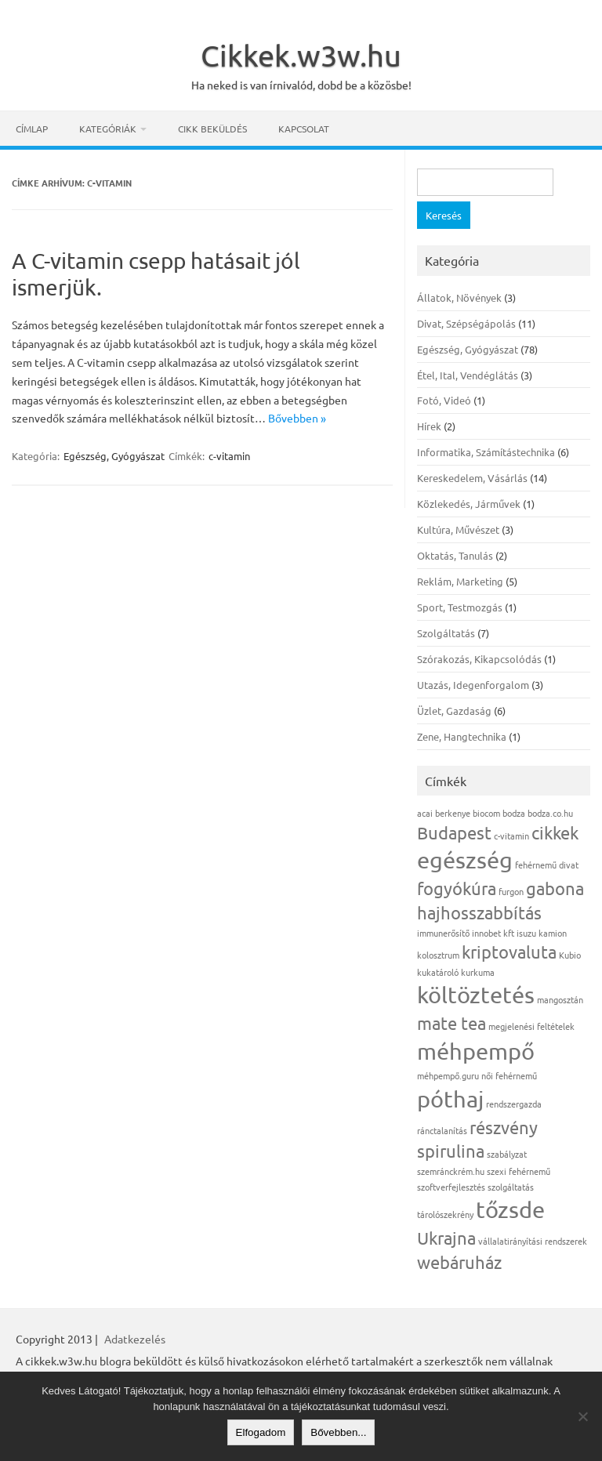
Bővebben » (297, 418)
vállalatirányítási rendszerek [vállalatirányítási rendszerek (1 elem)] (532, 1240)
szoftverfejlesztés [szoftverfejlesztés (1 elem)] (451, 1186)
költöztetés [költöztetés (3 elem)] (476, 994)
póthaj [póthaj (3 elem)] (450, 1099)
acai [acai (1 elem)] (425, 813)
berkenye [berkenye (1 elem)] (452, 813)
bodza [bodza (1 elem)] (513, 813)
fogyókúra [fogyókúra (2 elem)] (456, 888)
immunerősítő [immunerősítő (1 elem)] (443, 932)
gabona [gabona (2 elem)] (555, 888)
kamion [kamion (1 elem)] (553, 932)
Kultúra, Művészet (458, 529)
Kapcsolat (303, 128)
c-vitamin (229, 455)
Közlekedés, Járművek (468, 503)
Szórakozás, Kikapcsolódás (479, 658)
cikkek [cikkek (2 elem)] (554, 832)
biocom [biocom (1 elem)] (486, 813)
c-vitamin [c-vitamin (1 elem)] (511, 835)
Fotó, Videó (444, 400)
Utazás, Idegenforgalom (473, 684)
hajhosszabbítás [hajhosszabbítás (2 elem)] (479, 912)
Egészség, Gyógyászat (114, 455)
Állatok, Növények (459, 297)
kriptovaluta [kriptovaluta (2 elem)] (509, 951)
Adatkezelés (134, 1339)
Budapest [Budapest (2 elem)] (454, 832)
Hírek (429, 426)
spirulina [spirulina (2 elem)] (450, 1150)
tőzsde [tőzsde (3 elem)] (510, 1209)
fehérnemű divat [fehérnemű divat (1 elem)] (546, 864)
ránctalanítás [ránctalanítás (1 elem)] (442, 1130)
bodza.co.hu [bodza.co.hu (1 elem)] (550, 813)
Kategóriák (107, 128)
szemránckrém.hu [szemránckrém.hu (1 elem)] (450, 1171)
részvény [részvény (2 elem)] (504, 1127)
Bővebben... (338, 1432)
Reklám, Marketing (460, 581)
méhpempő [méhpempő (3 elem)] (476, 1051)
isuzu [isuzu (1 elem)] (526, 932)
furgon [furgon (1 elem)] (511, 891)
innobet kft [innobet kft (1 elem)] (493, 932)
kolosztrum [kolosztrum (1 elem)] (438, 954)
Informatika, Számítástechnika (486, 452)
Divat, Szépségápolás (466, 323)
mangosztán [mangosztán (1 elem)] (560, 999)
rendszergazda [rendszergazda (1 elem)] (514, 1103)
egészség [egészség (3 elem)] (465, 860)
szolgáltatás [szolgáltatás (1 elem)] (511, 1186)
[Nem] (582, 1416)
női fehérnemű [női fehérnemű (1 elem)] (509, 1075)
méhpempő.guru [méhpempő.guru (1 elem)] (448, 1075)
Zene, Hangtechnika (461, 736)
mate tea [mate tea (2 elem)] (451, 1023)
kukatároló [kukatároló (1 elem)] (438, 972)
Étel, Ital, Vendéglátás (467, 375)
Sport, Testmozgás (459, 607)
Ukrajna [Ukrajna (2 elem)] (446, 1237)
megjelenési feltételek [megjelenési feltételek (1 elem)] (531, 1026)
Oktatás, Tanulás (455, 555)
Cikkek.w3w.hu (301, 55)
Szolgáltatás (446, 633)
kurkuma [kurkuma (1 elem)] (478, 972)
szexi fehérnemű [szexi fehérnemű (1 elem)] (518, 1171)
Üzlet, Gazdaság (454, 710)
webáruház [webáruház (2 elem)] (459, 1262)
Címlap (32, 128)
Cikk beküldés (212, 128)
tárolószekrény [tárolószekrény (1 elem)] (445, 1214)
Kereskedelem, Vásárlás (472, 477)
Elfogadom (261, 1432)
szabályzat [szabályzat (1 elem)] (507, 1153)
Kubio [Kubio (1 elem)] (570, 954)
